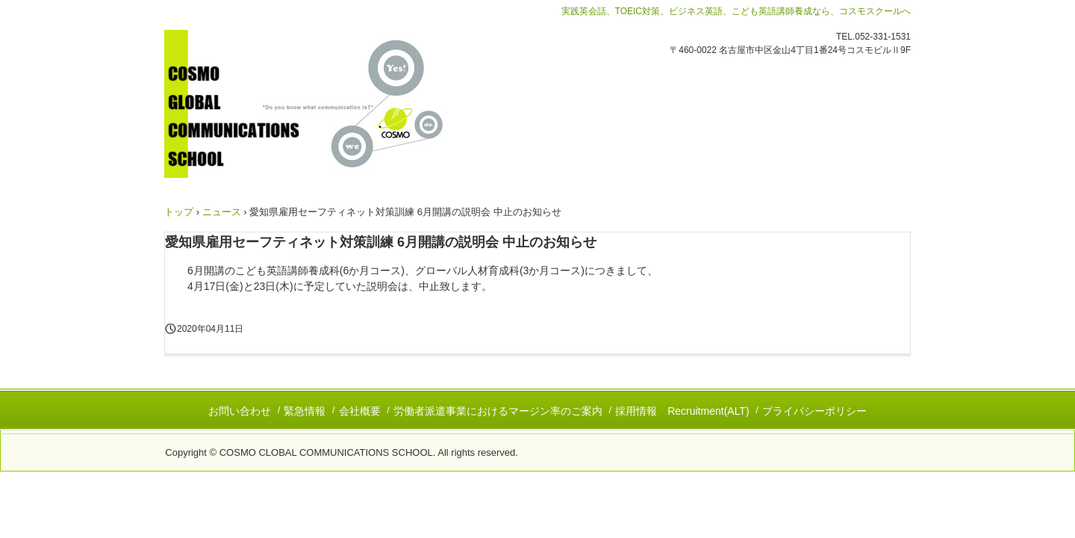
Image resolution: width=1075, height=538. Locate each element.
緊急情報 (304, 411)
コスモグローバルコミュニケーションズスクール (327, 104)
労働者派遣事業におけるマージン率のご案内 (497, 411)
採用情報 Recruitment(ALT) (682, 411)
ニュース (221, 211)
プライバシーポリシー (814, 411)
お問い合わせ (239, 411)
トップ (178, 211)
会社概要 (360, 411)
